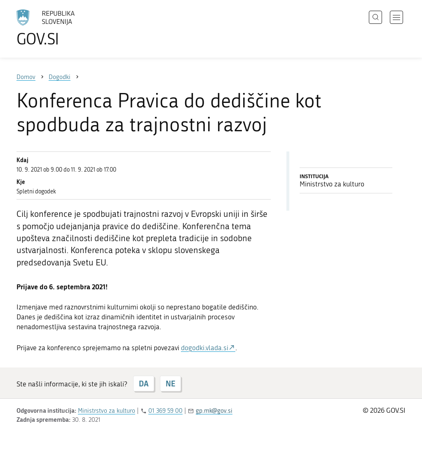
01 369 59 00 (165, 410)
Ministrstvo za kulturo (106, 410)
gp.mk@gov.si (214, 410)
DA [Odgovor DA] (143, 383)
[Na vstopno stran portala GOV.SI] (68, 27)
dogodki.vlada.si (204, 348)
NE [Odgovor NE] (170, 383)
